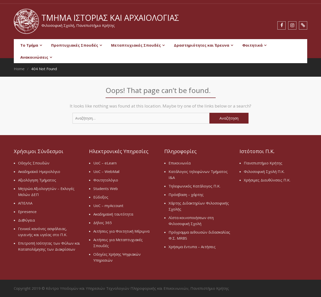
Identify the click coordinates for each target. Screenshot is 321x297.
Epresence (27, 211)
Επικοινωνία (180, 162)
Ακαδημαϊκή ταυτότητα (113, 214)
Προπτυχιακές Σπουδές (74, 45)
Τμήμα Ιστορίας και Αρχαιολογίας (110, 17)
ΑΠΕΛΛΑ (25, 203)
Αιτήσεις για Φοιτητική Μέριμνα (121, 231)
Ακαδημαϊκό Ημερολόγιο (39, 171)
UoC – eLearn (105, 162)
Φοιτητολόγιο (105, 179)
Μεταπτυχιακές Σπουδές (136, 45)
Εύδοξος (100, 197)
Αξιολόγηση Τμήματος (37, 179)
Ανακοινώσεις (34, 57)
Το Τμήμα (29, 45)
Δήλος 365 (102, 222)
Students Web (105, 188)
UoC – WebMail (106, 171)
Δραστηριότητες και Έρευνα (201, 45)
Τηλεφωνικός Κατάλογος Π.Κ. (194, 185)
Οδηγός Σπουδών (33, 162)
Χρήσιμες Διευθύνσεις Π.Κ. (267, 179)
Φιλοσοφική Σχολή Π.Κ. (264, 171)
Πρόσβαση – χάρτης (186, 194)
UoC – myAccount (108, 205)
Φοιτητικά (252, 45)
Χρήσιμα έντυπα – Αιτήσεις (192, 246)
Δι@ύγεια (26, 220)
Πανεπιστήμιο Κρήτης (263, 162)
